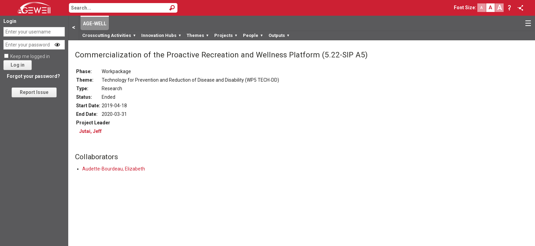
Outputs (279, 35)
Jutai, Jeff (90, 131)
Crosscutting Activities (109, 35)
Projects (226, 35)
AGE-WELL (94, 23)
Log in (18, 65)
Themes (198, 35)
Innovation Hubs (161, 35)
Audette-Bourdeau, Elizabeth (113, 169)
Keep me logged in (30, 56)
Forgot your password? (33, 76)
